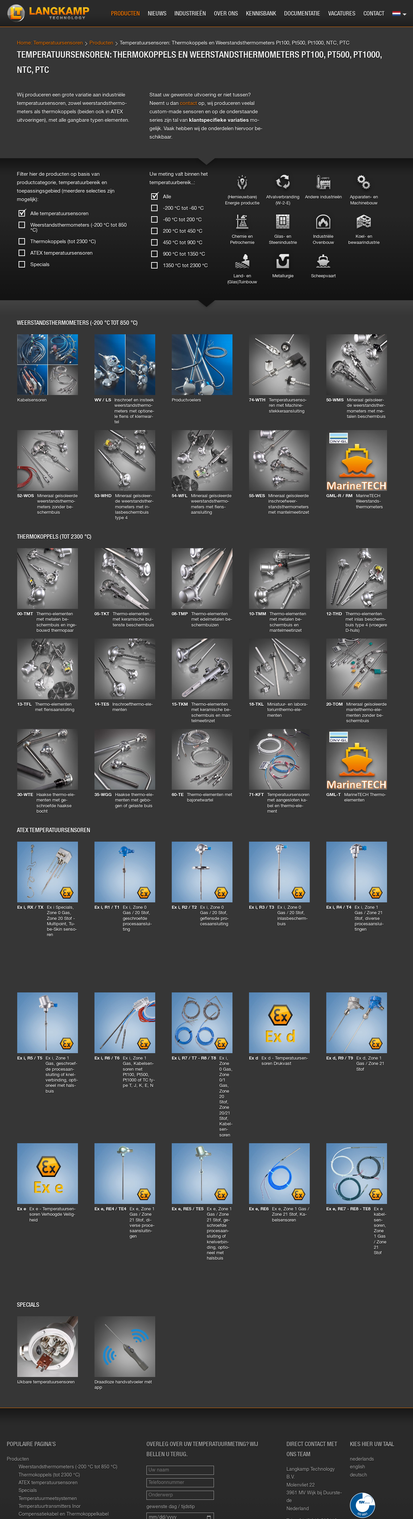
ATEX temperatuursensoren (61, 253)
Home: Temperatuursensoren (50, 43)
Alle (167, 196)
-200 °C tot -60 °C (183, 208)
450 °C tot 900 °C (182, 242)
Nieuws (157, 14)
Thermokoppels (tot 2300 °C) (63, 241)
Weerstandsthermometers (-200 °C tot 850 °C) (78, 228)
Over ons (226, 14)
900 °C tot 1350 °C (184, 254)
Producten (125, 14)
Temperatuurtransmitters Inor (50, 1506)
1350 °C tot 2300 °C (185, 265)
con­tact (188, 103)
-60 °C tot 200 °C (182, 219)
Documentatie (302, 14)
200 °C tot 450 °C (182, 231)
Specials (40, 264)
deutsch (358, 1475)
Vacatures (341, 14)
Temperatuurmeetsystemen (48, 1498)
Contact (373, 14)
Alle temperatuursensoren (59, 213)
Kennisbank (261, 14)
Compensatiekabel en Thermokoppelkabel (64, 1514)
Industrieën (190, 14)
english (357, 1467)
